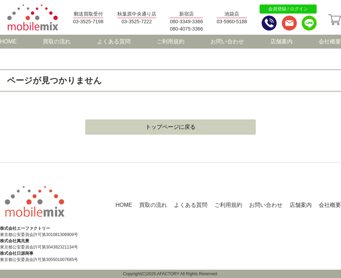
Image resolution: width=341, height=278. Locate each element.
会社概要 (330, 41)
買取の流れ (57, 41)
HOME (8, 41)
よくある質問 (113, 41)
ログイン (299, 8)
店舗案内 (281, 41)
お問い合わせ (227, 41)
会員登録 (277, 8)
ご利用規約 (170, 41)
